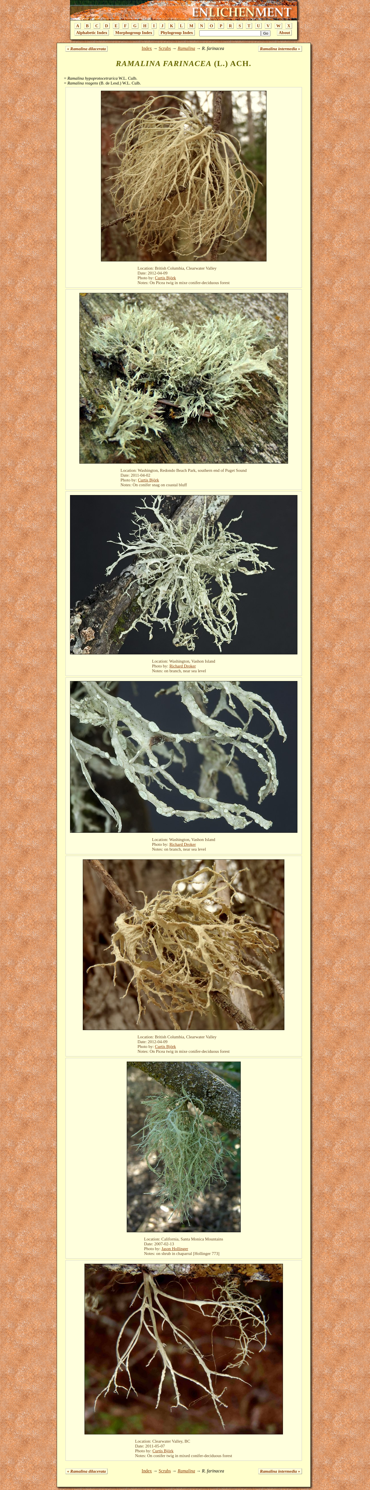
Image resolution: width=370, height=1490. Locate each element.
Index (147, 48)
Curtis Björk (165, 278)
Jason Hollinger (174, 1248)
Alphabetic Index (91, 32)
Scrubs (165, 48)
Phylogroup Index (176, 32)
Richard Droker (182, 666)
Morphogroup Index (133, 32)
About (284, 32)
